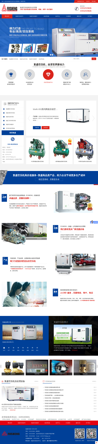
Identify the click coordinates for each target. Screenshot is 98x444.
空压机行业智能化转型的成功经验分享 (54, 390)
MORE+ (37, 381)
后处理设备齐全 (48, 76)
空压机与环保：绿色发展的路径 (52, 398)
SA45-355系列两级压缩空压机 (46, 109)
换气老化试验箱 (86, 419)
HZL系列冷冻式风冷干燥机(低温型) (11, 404)
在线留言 (88, 1)
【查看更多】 (74, 350)
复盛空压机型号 (19, 16)
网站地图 (94, 1)
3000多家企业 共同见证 (29, 77)
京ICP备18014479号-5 (52, 440)
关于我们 (90, 16)
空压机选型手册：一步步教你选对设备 (54, 395)
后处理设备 (46, 16)
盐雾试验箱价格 (52, 419)
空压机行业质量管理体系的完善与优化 (54, 411)
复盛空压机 (28, 429)
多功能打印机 (62, 419)
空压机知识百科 (50, 381)
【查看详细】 (12, 410)
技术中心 (57, 16)
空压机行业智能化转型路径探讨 (52, 392)
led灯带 (70, 419)
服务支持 (79, 16)
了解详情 (37, 127)
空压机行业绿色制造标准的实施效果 (53, 408)
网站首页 (7, 16)
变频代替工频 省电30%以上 (67, 77)
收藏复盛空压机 (80, 1)
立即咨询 (45, 127)
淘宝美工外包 (15, 419)
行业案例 (68, 16)
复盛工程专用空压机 (11, 120)
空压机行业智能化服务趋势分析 (52, 387)
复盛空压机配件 (33, 16)
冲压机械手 (31, 419)
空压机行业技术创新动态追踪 (52, 400)
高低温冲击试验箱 (41, 419)
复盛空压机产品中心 (13, 103)
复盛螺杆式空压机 (13, 59)
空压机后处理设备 (10, 128)
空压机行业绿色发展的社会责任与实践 (54, 403)
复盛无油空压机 (24, 59)
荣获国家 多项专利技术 (11, 77)
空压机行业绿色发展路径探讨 (52, 406)
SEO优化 (23, 419)
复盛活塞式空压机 (10, 112)
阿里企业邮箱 (6, 419)
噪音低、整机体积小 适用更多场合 (85, 77)
